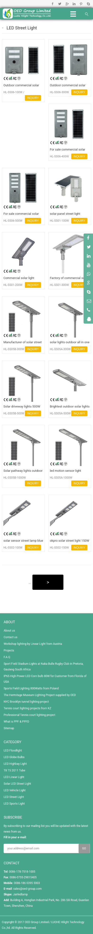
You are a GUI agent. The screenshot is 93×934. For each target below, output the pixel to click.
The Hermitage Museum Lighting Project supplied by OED (40, 695)
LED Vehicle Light (15, 790)
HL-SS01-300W (59, 285)
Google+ (67, 4)
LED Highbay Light (15, 763)
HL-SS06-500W (12, 220)
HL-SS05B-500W (13, 413)
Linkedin (74, 4)
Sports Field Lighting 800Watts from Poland (31, 688)
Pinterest (81, 4)
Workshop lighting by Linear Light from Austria (33, 644)
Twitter (60, 4)
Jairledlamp (20, 894)
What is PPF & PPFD (16, 721)
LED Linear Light (14, 777)
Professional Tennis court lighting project (29, 715)
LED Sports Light (14, 803)
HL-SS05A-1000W (61, 477)
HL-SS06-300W (59, 92)
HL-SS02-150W (59, 547)
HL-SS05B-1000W (14, 477)
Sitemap (9, 728)
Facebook (53, 4)
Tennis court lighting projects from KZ (27, 708)
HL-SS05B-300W (13, 349)
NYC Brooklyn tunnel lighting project (26, 701)
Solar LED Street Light (17, 783)
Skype (88, 4)
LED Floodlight (13, 750)
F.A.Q (7, 657)
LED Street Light (22, 27)
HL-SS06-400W (59, 156)
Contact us (10, 637)
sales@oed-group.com (27, 888)
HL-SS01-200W (12, 285)
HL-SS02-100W (12, 547)
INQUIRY (33, 98)
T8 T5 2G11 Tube (14, 770)
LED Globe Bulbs (14, 757)
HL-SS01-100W (59, 220)
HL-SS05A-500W (60, 413)
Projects (9, 650)
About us (9, 630)
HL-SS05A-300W (60, 349)
